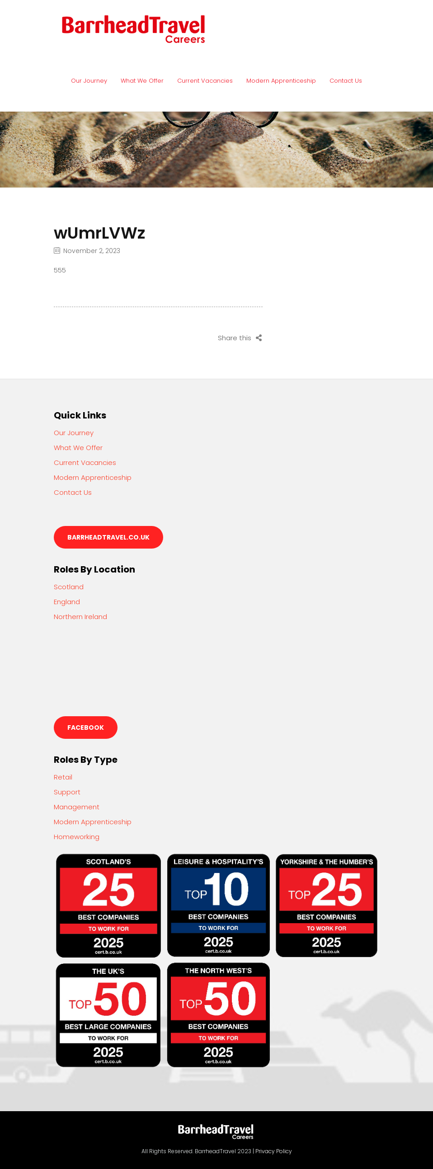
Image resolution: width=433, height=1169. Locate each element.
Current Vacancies (205, 80)
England (67, 601)
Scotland (69, 587)
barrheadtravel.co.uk (108, 537)
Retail (63, 777)
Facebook (85, 727)
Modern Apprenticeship (281, 80)
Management (76, 807)
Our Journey (89, 80)
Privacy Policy (273, 1151)
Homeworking (76, 836)
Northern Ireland (80, 616)
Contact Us (345, 80)
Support (67, 792)
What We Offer (142, 80)
